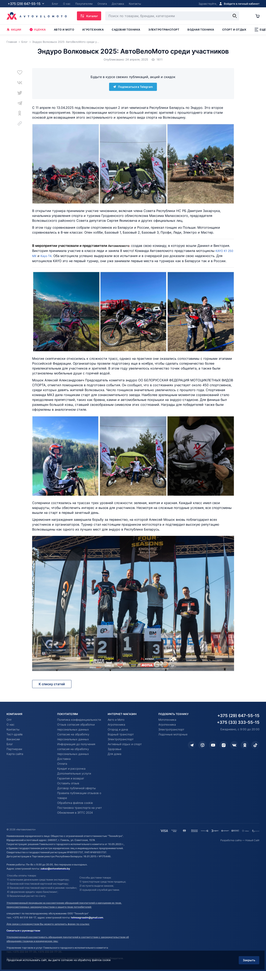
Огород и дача (118, 729)
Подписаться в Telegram (133, 86)
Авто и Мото (116, 719)
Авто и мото (64, 29)
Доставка (64, 758)
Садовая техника (126, 29)
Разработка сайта (231, 840)
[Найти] (233, 15)
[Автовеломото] (37, 15)
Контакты (13, 729)
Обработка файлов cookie (75, 802)
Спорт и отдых (234, 29)
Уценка (38, 29)
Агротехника (93, 29)
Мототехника (167, 719)
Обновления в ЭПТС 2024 (75, 812)
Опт (9, 719)
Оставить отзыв (68, 783)
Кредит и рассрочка (71, 768)
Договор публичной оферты (76, 788)
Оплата (62, 763)
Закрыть (243, 955)
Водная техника (200, 29)
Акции (14, 29)
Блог (10, 744)
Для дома (114, 754)
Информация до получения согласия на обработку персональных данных (76, 749)
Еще (260, 30)
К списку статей (52, 684)
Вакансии (13, 739)
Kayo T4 (54, 255)
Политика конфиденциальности (79, 719)
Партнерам (14, 749)
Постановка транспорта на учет (79, 807)
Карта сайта (15, 754)
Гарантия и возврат (70, 778)
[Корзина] (257, 15)
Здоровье (114, 749)
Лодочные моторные (172, 734)
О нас (10, 724)
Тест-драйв (15, 734)
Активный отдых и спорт (125, 744)
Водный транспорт (121, 734)
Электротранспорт (163, 29)
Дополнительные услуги (74, 773)
